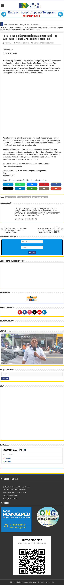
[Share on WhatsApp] (20, 184)
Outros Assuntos (14, 28)
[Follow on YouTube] (39, 312)
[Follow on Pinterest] (20, 312)
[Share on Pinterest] (44, 184)
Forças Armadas (24, 197)
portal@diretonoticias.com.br (14, 492)
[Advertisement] (32, 91)
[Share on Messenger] (32, 184)
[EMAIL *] (32, 247)
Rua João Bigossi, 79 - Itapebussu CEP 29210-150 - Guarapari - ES (16, 488)
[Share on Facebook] (56, 184)
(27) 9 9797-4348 (10, 498)
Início (3, 28)
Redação (8, 43)
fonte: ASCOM (10, 197)
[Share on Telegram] (8, 184)
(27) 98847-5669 (10, 495)
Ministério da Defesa (40, 197)
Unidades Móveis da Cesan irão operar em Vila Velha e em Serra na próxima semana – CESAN (48, 229)
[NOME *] (32, 241)
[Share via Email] (32, 188)
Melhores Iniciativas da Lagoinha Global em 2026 (22, 24)
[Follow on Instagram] (29, 312)
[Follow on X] (34, 312)
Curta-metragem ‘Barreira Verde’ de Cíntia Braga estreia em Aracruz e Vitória (16, 229)
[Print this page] (56, 188)
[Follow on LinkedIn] (44, 312)
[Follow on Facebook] (24, 312)
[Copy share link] (44, 188)
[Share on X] (8, 188)
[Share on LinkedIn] (20, 188)
